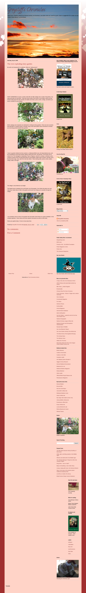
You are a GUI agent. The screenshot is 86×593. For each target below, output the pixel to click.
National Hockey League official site (65, 321)
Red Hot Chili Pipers (61, 388)
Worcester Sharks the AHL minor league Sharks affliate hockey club (66, 343)
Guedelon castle (60, 357)
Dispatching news (61, 240)
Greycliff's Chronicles (26, 10)
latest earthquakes (61, 313)
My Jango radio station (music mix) (65, 397)
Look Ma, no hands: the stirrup (64, 473)
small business (71, 549)
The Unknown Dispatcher (62, 251)
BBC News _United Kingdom (63, 286)
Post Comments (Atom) (33, 277)
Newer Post (11, 273)
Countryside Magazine (62, 299)
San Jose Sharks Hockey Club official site (66, 331)
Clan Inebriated (60, 297)
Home (30, 273)
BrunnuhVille (60, 386)
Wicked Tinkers (60, 411)
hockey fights (60, 306)
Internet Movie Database (62, 310)
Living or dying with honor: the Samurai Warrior (67, 468)
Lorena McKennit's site (62, 406)
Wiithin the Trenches (61, 340)
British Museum (60, 350)
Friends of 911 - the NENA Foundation (65, 244)
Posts (59, 229)
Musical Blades (60, 384)
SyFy (69, 553)
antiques (70, 542)
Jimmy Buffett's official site (63, 400)
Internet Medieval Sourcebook (64, 364)
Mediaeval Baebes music (62, 393)
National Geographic (61, 318)
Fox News (59, 301)
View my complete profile (62, 220)
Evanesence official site (62, 402)
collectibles (70, 544)
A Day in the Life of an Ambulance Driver (66, 280)
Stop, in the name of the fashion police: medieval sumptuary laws (66, 471)
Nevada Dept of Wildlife (62, 326)
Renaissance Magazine (62, 377)
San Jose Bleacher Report (63, 329)
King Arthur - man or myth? (63, 463)
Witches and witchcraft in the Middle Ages (66, 457)
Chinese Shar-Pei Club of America (64, 291)
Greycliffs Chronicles (63, 218)
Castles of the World (61, 352)
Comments (61, 232)
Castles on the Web (61, 355)
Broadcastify (59, 289)
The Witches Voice (61, 338)
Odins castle (59, 373)
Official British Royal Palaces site (64, 375)
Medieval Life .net (61, 366)
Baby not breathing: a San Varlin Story (65, 465)
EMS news (59, 242)
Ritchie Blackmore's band (62, 409)
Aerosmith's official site (62, 390)
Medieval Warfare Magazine (63, 368)
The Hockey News (61, 336)
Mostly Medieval (60, 371)
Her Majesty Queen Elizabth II (64, 359)
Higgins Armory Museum (62, 361)
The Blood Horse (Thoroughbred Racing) (66, 333)
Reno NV (70, 546)
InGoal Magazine (61, 308)
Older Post (50, 273)
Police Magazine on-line (62, 246)
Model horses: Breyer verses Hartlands (66, 476)
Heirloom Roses (60, 303)
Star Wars (70, 551)
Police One (59, 249)
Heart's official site (61, 395)
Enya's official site (61, 404)
